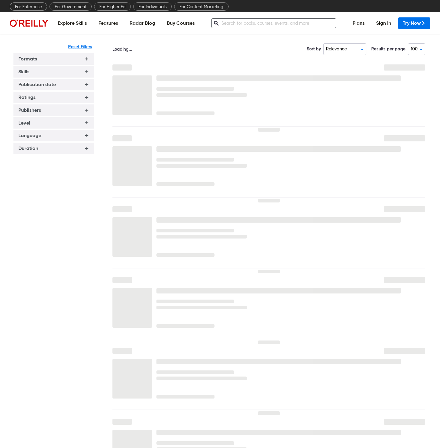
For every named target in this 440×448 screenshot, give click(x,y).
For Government (70, 6)
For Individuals (152, 6)
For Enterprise (28, 6)
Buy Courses (181, 23)
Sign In (383, 23)
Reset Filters (80, 46)
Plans (359, 23)
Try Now (414, 23)
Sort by (314, 49)
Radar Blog (142, 23)
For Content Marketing (201, 6)
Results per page (388, 49)
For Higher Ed (112, 6)
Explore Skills (72, 23)
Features (108, 23)
